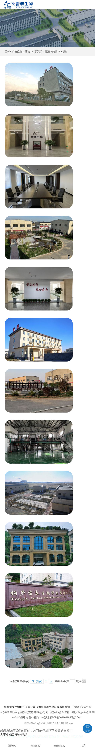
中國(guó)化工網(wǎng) (47, 712)
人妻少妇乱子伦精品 (13, 734)
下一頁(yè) (37, 681)
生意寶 (87, 712)
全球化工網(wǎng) (72, 712)
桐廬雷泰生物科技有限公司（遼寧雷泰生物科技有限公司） (38, 707)
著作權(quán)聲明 (39, 717)
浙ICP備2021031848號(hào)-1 (66, 717)
